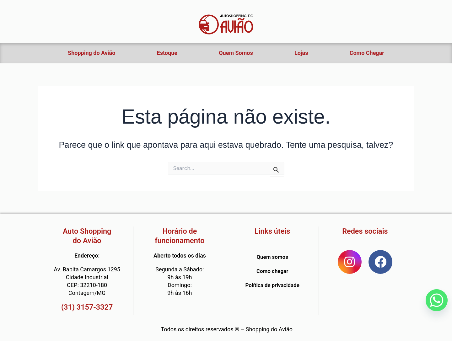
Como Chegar (367, 53)
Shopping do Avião (91, 53)
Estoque (167, 53)
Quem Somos (236, 53)
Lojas (301, 53)
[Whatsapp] (437, 300)
